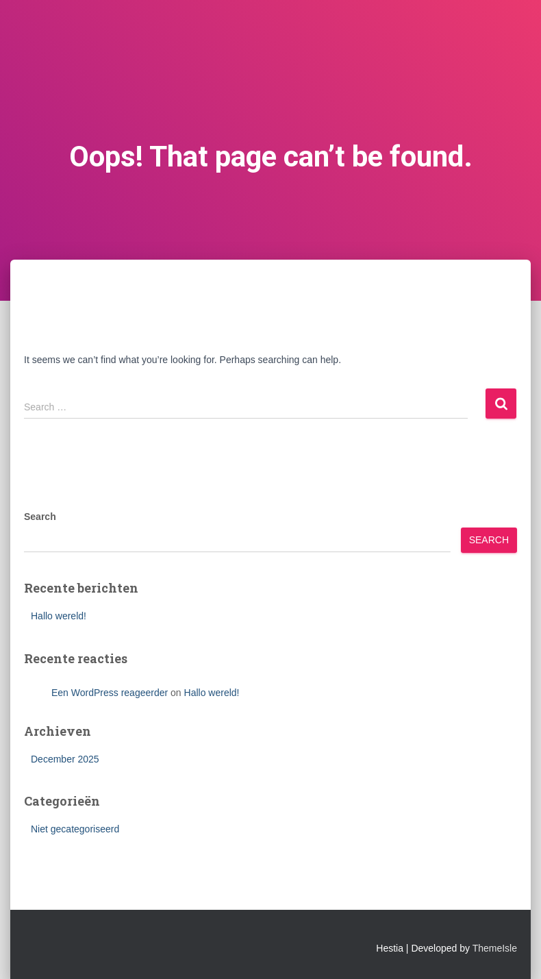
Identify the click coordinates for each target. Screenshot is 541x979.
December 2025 (65, 759)
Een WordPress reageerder (109, 692)
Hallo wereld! (58, 615)
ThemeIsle (495, 948)
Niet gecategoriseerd (75, 828)
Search (40, 516)
